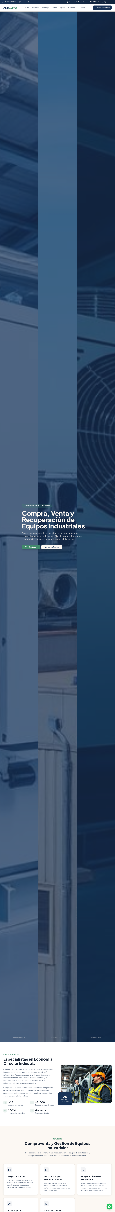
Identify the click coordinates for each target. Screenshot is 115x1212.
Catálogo (45, 7)
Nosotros (71, 7)
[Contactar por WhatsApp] (109, 1206)
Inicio (27, 7)
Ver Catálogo (30, 547)
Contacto (81, 7)
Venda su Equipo (58, 7)
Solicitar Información (102, 7)
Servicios (35, 7)
